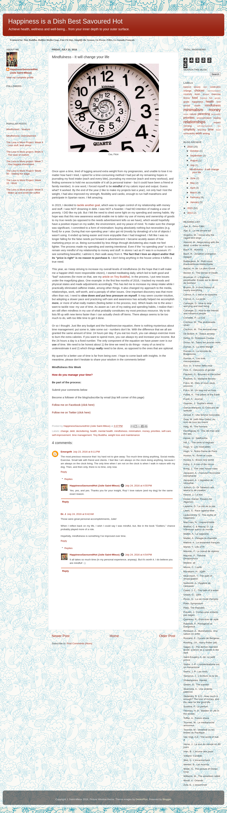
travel (218, 130)
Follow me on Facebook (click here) (73, 404)
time (211, 129)
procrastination (204, 118)
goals (186, 101)
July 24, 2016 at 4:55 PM (138, 485)
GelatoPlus (142, 799)
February (195, 197)
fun (210, 98)
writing (206, 133)
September (196, 155)
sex (219, 126)
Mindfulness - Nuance (18, 129)
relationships (194, 122)
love (219, 102)
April (193, 187)
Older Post (167, 636)
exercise (216, 94)
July (192, 165)
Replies (68, 479)
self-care (166, 431)
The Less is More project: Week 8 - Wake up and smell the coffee (24, 191)
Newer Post (61, 636)
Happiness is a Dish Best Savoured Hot (65, 21)
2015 (190, 208)
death (197, 94)
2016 (190, 146)
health (93, 431)
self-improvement (61, 435)
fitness (186, 98)
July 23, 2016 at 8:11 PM (86, 451)
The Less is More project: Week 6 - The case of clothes (24, 153)
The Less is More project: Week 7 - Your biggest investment (24, 163)
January (195, 202)
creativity (187, 94)
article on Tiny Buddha (115, 276)
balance (187, 87)
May (192, 183)
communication (214, 91)
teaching (202, 129)
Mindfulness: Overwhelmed (21, 135)
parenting (204, 113)
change (64, 431)
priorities (155, 431)
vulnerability (189, 133)
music (186, 114)
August (194, 160)
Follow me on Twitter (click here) (71, 412)
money (146, 431)
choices (199, 90)
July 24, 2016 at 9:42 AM (80, 514)
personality (216, 114)
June (193, 178)
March (194, 192)
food (195, 97)
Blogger (167, 799)
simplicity (189, 129)
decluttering (82, 431)
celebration (215, 87)
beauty (197, 87)
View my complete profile (20, 77)
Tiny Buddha (100, 435)
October (195, 151)
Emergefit (66, 451)
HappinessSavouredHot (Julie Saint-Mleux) (95, 485)
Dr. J (63, 514)
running (187, 126)
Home (114, 636)
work (199, 133)
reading (217, 118)
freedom (203, 98)
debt (72, 431)
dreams (205, 94)
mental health (105, 431)
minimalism (135, 431)
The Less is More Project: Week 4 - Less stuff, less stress (24, 144)
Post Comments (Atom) (79, 643)
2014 (190, 212)
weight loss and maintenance (124, 435)
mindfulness (120, 431)
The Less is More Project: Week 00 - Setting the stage (23, 172)
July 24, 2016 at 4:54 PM (138, 554)
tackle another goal (88, 205)
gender (217, 98)
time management (82, 435)
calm (205, 87)
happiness (197, 101)
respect (217, 122)
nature (193, 114)
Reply (64, 471)
